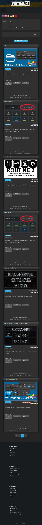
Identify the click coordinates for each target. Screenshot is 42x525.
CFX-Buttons (9, 101)
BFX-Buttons (8, 212)
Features (12, 452)
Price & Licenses (14, 454)
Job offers (13, 492)
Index (6, 46)
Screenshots (13, 456)
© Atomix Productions (21, 523)
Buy (11, 450)
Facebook (13, 508)
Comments (19, 97)
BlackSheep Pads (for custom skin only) (17, 323)
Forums (12, 475)
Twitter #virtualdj (15, 514)
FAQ (11, 472)
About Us (12, 488)
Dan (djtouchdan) (34, 290)
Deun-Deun (35, 124)
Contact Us (13, 490)
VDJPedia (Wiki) (14, 474)
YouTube (13, 510)
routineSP (8, 157)
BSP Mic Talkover (10, 268)
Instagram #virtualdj (16, 512)
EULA (11, 495)
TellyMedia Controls (11, 379)
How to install (28, 97)
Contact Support (14, 468)
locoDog (36, 179)
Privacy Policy (14, 494)
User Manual (13, 470)
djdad (36, 68)
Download (13, 448)
